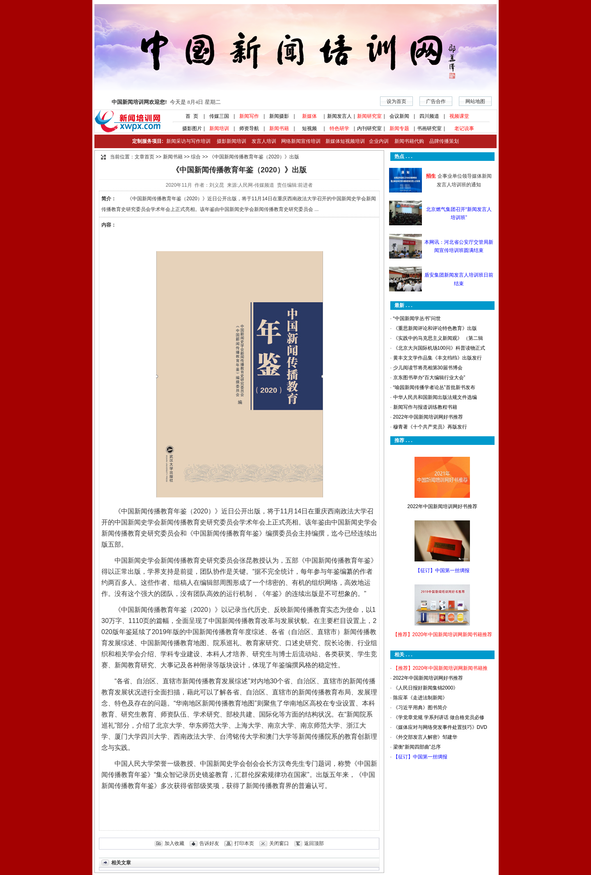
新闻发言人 (339, 116)
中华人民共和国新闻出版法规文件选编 (435, 397)
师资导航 (249, 128)
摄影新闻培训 (231, 141)
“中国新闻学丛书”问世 (417, 318)
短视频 (309, 128)
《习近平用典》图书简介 (420, 707)
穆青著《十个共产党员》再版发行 (430, 427)
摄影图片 (189, 128)
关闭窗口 (279, 843)
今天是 (166, 102)
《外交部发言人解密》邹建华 (425, 737)
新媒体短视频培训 (345, 141)
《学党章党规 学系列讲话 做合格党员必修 (439, 717)
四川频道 (429, 116)
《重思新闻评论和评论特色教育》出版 (435, 328)
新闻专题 (399, 128)
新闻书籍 (279, 128)
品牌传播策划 (442, 141)
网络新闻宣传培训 (301, 141)
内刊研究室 (369, 128)
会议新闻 (399, 116)
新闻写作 (249, 116)
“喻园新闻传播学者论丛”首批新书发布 (434, 387)
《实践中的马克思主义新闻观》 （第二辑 (438, 338)
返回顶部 (314, 843)
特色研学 (339, 128)
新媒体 (309, 116)
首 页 (189, 116)
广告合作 (436, 101)
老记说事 (464, 128)
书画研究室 (429, 128)
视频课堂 (459, 116)
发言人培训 (264, 141)
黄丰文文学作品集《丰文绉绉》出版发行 (437, 358)
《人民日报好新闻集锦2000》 (425, 688)
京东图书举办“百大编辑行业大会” (429, 377)
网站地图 (475, 101)
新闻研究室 (369, 116)
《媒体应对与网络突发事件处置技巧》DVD (440, 727)
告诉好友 (209, 843)
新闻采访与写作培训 (187, 141)
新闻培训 (219, 128)
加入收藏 (174, 843)
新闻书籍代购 (406, 141)
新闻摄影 (279, 116)
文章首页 (144, 157)
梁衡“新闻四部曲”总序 (417, 747)
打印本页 (244, 843)
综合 (196, 157)
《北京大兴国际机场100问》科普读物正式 (439, 348)
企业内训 (377, 141)
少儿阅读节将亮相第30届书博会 (428, 368)
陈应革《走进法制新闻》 (420, 698)
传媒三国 (219, 116)
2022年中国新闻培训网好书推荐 (428, 417)
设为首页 (396, 101)
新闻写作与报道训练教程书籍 (425, 407)
